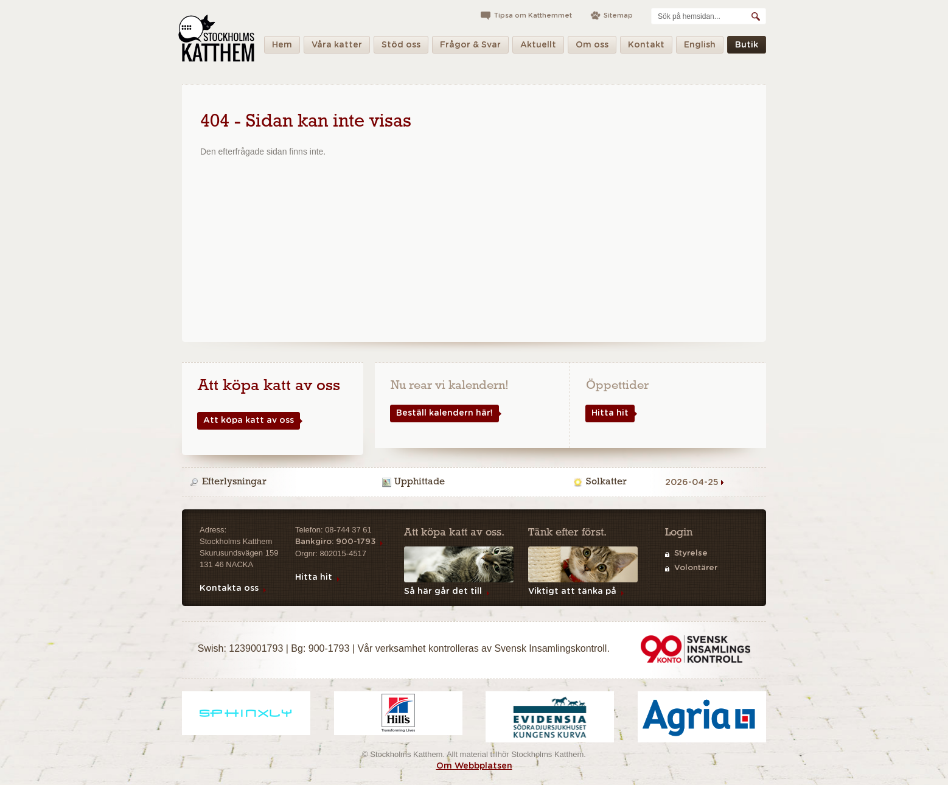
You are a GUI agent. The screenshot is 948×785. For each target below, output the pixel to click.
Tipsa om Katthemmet (533, 15)
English (700, 47)
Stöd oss (401, 47)
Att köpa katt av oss (245, 421)
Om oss (592, 47)
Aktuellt (538, 47)
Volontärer (695, 568)
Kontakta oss (229, 588)
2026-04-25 (692, 482)
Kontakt (646, 47)
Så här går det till (443, 591)
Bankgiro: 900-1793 (335, 542)
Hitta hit (607, 413)
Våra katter (337, 47)
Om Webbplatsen (474, 766)
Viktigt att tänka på (572, 591)
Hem (282, 47)
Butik (746, 47)
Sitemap (618, 15)
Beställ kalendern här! (441, 413)
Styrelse (691, 553)
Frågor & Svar (470, 47)
